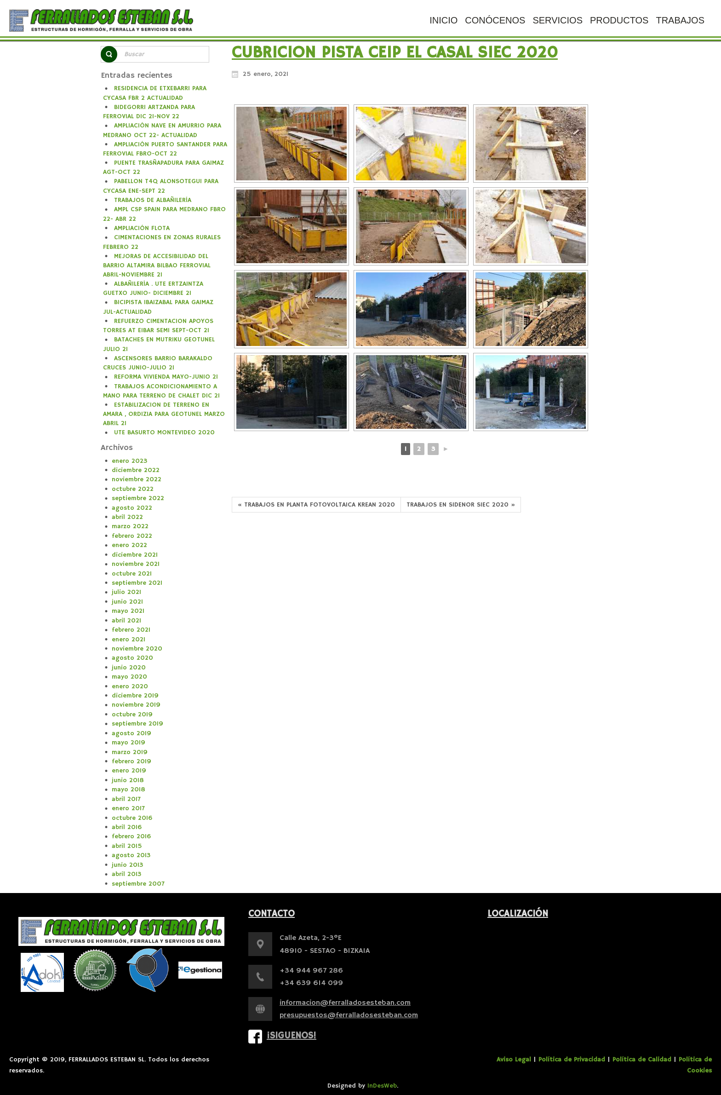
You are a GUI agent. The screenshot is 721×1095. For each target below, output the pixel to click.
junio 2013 (127, 865)
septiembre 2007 (138, 884)
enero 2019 (129, 770)
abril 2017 (126, 799)
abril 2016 (127, 827)
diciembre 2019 (135, 696)
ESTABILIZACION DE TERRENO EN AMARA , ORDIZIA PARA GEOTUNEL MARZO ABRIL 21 (164, 414)
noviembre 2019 (136, 705)
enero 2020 (130, 686)
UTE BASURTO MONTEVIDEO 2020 (164, 432)
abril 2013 (126, 874)
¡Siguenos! (291, 1036)
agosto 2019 (131, 733)
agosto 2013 (131, 855)
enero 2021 (128, 639)
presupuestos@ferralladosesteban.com (349, 1015)
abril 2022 (127, 517)
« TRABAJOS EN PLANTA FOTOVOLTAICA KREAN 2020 (316, 505)
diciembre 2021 (135, 555)
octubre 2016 (132, 818)
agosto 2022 (132, 508)
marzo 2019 (130, 752)
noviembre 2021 (136, 564)
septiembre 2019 (137, 724)
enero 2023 (129, 461)
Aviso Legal (514, 1059)
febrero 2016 (131, 836)
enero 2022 (129, 545)
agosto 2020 (132, 658)
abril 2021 (126, 621)
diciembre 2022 (136, 470)
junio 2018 (128, 780)
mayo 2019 (128, 742)
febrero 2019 (131, 761)
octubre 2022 (133, 489)
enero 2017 (128, 808)
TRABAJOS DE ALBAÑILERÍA (152, 200)
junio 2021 (127, 602)
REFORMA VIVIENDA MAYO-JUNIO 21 (166, 377)
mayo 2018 (128, 789)
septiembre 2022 (138, 498)
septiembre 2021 (137, 583)
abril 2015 (127, 846)
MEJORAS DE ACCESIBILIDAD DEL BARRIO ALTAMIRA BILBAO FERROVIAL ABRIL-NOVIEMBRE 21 (157, 265)
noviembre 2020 (137, 649)
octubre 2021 (132, 574)
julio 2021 (126, 592)
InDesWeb (382, 1086)
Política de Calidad (641, 1059)
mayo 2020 (129, 677)
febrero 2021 (131, 630)
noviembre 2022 (136, 479)
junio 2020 (129, 667)
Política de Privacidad (571, 1059)
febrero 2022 (132, 536)
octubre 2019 (132, 714)
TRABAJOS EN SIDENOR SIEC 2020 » (460, 505)
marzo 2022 (130, 526)
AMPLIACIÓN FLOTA (142, 228)
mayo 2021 (128, 611)
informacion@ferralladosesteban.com (345, 1003)
